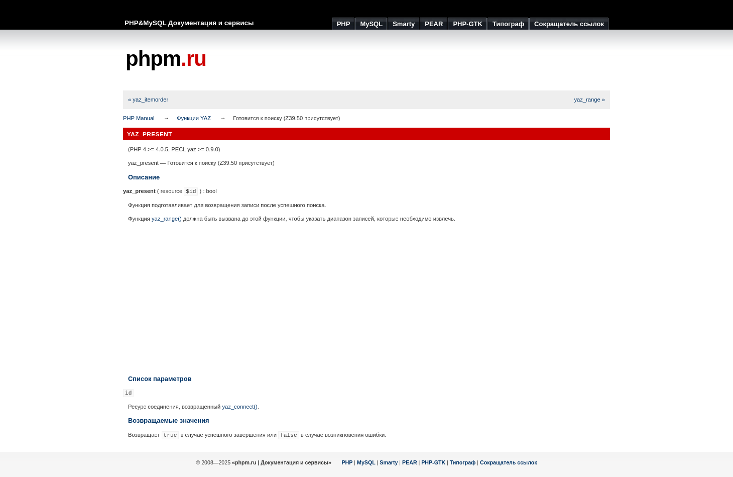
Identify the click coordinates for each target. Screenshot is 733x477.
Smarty (389, 462)
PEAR (409, 462)
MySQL (366, 462)
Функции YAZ (194, 118)
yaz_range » (589, 100)
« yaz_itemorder (148, 100)
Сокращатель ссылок (508, 462)
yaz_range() (167, 219)
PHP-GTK (433, 462)
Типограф (463, 462)
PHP (347, 462)
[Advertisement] (427, 60)
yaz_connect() (239, 407)
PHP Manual (139, 118)
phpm (166, 58)
